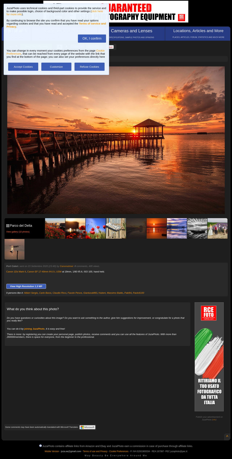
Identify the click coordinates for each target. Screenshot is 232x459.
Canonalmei (66, 266)
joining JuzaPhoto (34, 328)
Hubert (102, 292)
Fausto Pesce (75, 292)
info (214, 420)
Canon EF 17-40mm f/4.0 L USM (44, 271)
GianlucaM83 (90, 292)
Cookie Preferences (118, 451)
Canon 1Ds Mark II (16, 271)
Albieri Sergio (31, 292)
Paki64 (128, 292)
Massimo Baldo (115, 292)
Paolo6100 (138, 292)
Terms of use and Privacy (95, 451)
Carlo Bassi (45, 292)
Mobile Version (52, 451)
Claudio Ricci (59, 292)
